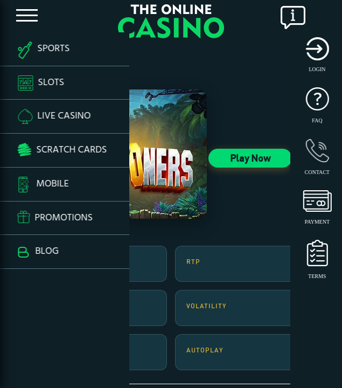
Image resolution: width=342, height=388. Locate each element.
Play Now (250, 158)
